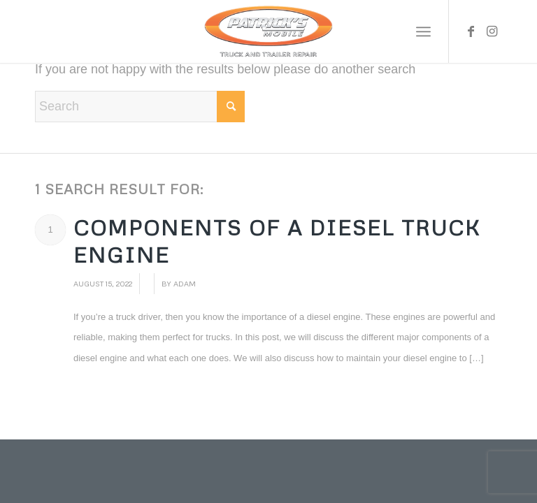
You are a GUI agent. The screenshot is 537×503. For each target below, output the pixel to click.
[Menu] (423, 31)
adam (184, 283)
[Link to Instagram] (491, 31)
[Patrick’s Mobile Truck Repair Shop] (268, 31)
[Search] (140, 106)
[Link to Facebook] (470, 31)
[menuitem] (423, 31)
